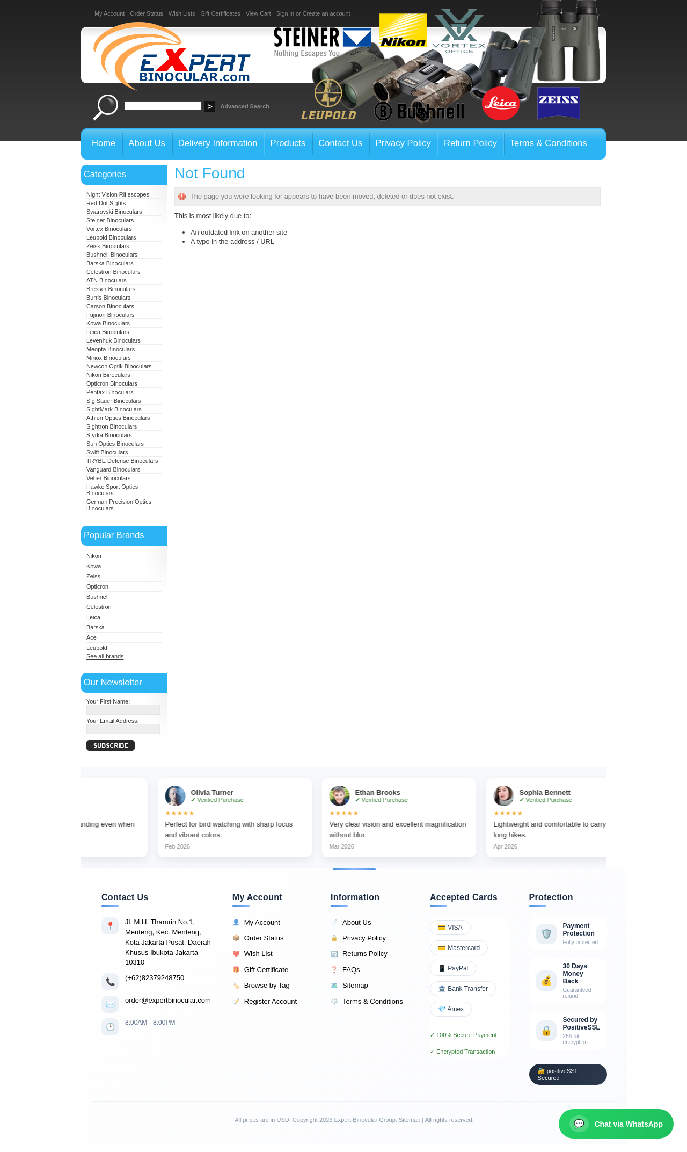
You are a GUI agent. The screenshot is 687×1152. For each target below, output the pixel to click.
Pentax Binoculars (110, 392)
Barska (95, 627)
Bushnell (97, 596)
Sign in (285, 13)
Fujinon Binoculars (110, 314)
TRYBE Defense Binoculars (122, 461)
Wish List (252, 954)
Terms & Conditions (367, 1001)
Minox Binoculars (108, 357)
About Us (351, 922)
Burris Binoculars (108, 297)
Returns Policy (359, 954)
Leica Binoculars (107, 332)
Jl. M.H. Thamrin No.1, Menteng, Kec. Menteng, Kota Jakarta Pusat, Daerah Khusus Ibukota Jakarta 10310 (168, 942)
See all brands (105, 656)
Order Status (146, 13)
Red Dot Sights (106, 203)
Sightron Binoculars (111, 426)
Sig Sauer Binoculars (113, 400)
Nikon (93, 556)
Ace (91, 637)
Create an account (326, 13)
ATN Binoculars (106, 280)
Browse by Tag (261, 985)
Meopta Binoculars (110, 349)
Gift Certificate (260, 970)
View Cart (258, 13)
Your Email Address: (112, 721)
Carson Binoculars (110, 306)
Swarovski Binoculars (114, 211)
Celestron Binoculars (113, 272)
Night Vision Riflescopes (117, 194)
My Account (109, 13)
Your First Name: (108, 701)
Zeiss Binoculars (107, 246)
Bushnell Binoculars (112, 254)
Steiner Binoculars (110, 220)
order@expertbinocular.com (168, 1000)
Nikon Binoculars (108, 375)
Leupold (96, 647)
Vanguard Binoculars (113, 469)
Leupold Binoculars (111, 237)
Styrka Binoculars (109, 435)
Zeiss (93, 576)
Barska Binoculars (110, 263)
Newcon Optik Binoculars (119, 366)
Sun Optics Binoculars (115, 443)
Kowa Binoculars (108, 323)
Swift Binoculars (107, 452)
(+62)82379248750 (154, 978)
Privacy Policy (358, 938)
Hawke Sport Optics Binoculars (112, 489)
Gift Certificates (220, 13)
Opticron (97, 586)
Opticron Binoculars (111, 383)
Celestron (99, 607)
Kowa (93, 566)
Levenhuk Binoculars (113, 340)
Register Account (264, 1001)
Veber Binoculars (108, 478)
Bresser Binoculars (110, 289)
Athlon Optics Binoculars (118, 418)
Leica (93, 617)
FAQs (345, 970)
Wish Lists (182, 13)
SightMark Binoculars (114, 409)
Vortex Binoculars (109, 229)
